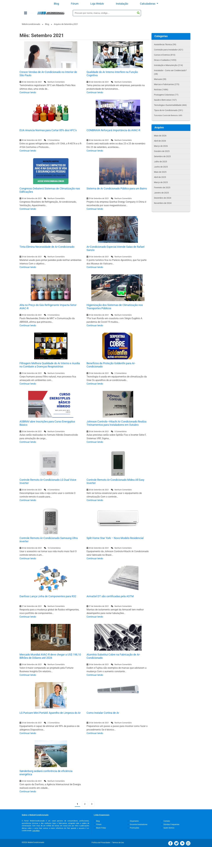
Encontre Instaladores (137, 824)
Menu (29, 13)
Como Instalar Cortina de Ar (103, 712)
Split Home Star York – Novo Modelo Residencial (115, 538)
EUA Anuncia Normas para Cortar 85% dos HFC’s (48, 130)
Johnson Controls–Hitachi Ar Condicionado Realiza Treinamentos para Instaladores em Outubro (116, 423)
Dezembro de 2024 (162, 198)
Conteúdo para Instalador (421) (168, 49)
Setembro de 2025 (162, 156)
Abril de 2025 (160, 177)
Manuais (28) (160, 79)
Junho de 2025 (161, 167)
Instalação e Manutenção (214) (168, 65)
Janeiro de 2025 (161, 193)
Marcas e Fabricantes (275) (166, 84)
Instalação (122, 3)
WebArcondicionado (31, 24)
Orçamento (133, 821)
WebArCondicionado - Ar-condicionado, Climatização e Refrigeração (51, 13)
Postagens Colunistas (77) (166, 95)
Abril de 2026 (160, 141)
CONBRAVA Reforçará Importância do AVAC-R (113, 130)
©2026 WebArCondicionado (33, 842)
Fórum (75, 3)
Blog (56, 3)
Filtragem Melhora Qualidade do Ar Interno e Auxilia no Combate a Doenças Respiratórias (50, 365)
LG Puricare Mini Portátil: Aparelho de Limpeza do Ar (50, 712)
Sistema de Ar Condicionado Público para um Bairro (117, 188)
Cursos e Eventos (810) (164, 55)
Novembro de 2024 (162, 203)
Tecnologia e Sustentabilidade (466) (170, 105)
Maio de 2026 (160, 135)
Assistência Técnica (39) (165, 44)
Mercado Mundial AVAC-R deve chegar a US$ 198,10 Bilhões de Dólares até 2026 (50, 656)
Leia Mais (36, 831)
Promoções (133, 828)
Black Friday (100, 828)
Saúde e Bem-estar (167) (165, 100)
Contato (165, 821)
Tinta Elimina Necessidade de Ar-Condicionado (47, 246)
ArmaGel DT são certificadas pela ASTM (110, 596)
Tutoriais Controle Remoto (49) (168, 115)
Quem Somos (167, 828)
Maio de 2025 (160, 172)
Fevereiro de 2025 (162, 187)
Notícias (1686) (161, 89)
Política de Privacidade (101, 843)
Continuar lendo (28, 92)
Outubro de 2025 (162, 151)
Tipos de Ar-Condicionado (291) (168, 110)
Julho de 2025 (160, 161)
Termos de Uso (118, 843)
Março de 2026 (161, 146)
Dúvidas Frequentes (170, 824)
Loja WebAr (97, 3)
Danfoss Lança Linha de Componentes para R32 (48, 596)
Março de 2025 (161, 182)
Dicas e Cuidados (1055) (165, 60)
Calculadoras (148, 3)
